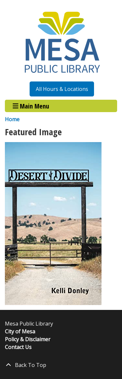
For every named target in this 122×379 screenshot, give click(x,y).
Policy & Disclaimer (27, 339)
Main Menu (31, 105)
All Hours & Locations (62, 89)
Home (12, 119)
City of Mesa (20, 331)
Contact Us (18, 347)
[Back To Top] (61, 365)
